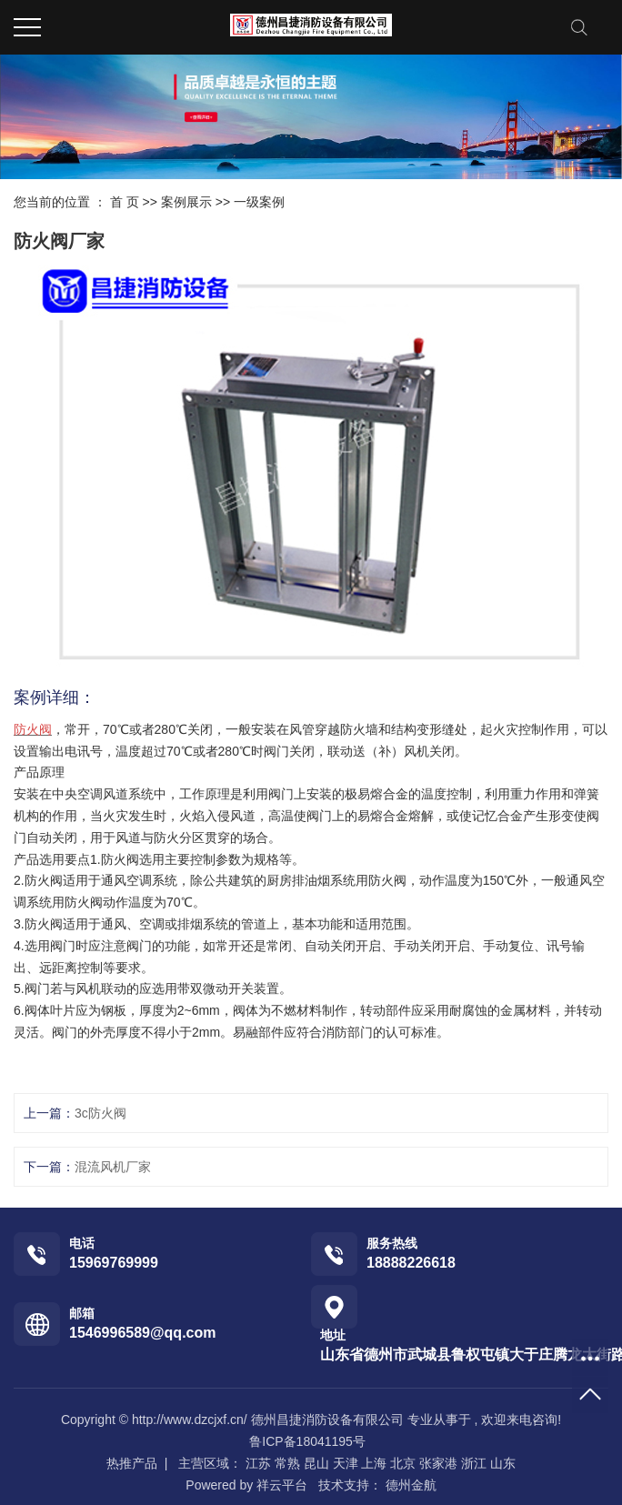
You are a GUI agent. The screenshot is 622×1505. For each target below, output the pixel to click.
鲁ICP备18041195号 (307, 1441)
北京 (403, 1463)
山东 (503, 1463)
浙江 (474, 1463)
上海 (373, 1463)
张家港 (438, 1463)
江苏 (258, 1463)
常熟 (287, 1463)
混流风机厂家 (113, 1166)
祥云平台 (281, 1485)
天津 (345, 1463)
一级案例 (259, 202)
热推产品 (131, 1463)
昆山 (316, 1463)
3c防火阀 (100, 1113)
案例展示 (186, 202)
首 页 (124, 202)
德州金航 (409, 1485)
